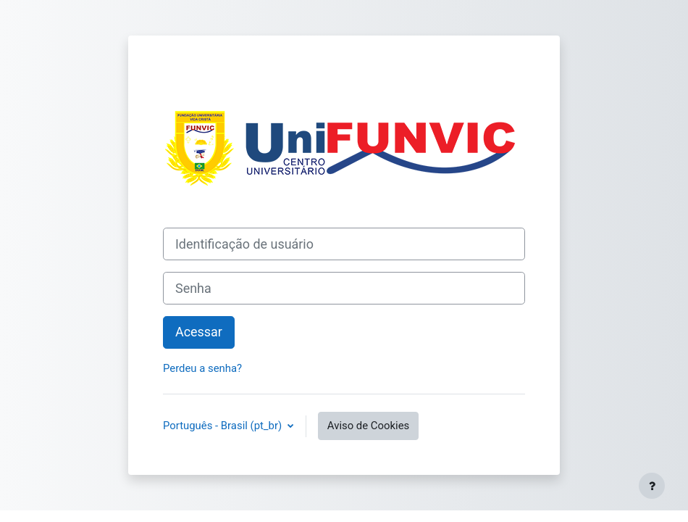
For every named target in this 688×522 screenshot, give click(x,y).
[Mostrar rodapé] (652, 486)
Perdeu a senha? (202, 368)
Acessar (198, 331)
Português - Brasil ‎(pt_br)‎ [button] (224, 425)
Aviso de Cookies (368, 425)
